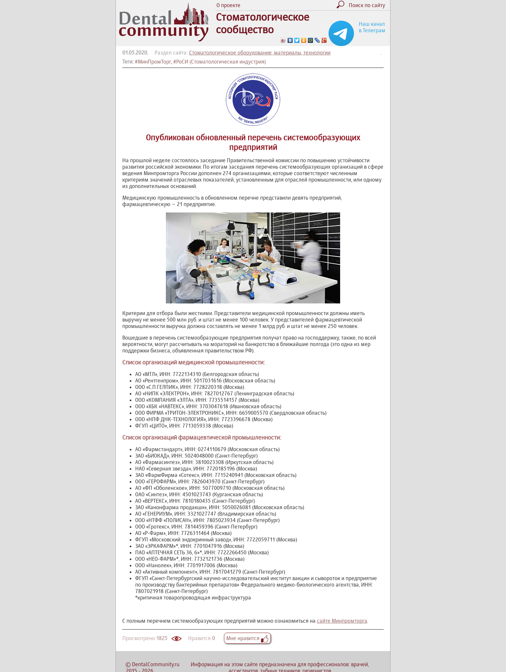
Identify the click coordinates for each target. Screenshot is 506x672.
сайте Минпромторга (342, 621)
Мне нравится (247, 638)
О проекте (228, 5)
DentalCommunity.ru (155, 664)
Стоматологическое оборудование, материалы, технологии (259, 52)
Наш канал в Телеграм (372, 27)
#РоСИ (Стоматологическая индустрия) (219, 61)
